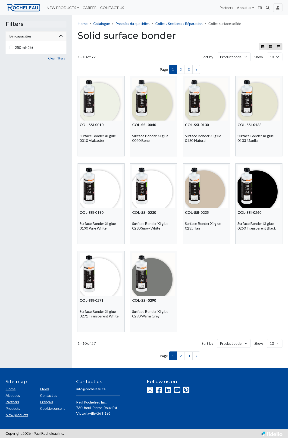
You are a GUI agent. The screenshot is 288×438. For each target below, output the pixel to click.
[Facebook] (159, 390)
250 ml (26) (24, 47)
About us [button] (244, 7)
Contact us (48, 395)
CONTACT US (112, 7)
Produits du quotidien (133, 23)
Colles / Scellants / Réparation (179, 23)
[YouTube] (177, 390)
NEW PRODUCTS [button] (61, 7)
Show (258, 57)
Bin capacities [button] (36, 36)
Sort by (207, 57)
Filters (14, 24)
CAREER (90, 7)
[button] (267, 8)
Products (13, 408)
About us (13, 395)
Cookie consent (52, 408)
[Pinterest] (186, 390)
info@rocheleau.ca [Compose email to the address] (91, 389)
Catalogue (101, 23)
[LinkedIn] (168, 390)
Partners (226, 7)
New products (17, 415)
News (44, 389)
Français (46, 402)
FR (260, 7)
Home (83, 23)
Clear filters (56, 58)
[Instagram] (150, 390)
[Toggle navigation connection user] (277, 7)
